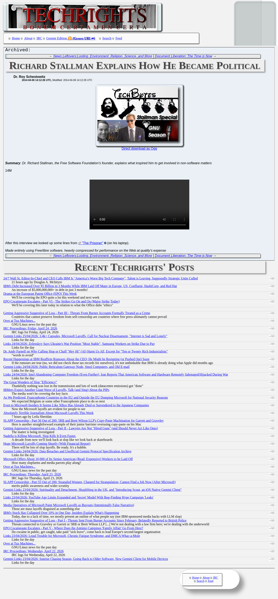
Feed (119, 38)
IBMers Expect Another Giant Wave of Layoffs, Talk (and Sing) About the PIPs (56, 391)
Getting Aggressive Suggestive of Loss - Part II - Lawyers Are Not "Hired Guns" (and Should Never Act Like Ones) (80, 429)
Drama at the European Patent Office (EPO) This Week (40, 294)
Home (16, 38)
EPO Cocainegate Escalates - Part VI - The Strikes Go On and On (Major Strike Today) (61, 302)
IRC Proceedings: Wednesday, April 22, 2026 (33, 552)
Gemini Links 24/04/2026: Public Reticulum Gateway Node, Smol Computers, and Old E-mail (66, 368)
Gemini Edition (56, 38)
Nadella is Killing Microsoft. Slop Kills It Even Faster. (39, 437)
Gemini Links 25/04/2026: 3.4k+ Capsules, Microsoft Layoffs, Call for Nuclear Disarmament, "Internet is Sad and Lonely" (85, 337)
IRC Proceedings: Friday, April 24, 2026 (30, 329)
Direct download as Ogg (139, 149)
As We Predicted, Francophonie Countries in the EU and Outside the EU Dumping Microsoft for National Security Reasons (85, 398)
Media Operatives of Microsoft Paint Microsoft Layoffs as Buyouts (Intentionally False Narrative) (68, 506)
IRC (39, 38)
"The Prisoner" (92, 244)
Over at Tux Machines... (19, 321)
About (28, 38)
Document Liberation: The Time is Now (183, 57)
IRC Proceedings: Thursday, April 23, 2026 (32, 475)
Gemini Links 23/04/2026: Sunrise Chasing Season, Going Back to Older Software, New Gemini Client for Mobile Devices (85, 560)
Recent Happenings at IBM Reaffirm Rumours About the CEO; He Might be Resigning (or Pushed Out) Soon (76, 360)
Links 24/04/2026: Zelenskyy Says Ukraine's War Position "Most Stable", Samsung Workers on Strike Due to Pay (79, 345)
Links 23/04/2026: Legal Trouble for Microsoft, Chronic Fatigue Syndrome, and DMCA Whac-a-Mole (71, 537)
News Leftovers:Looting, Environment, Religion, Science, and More (102, 57)
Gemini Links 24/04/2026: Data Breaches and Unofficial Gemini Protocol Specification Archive (67, 452)
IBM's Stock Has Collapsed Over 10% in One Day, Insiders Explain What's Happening (61, 514)
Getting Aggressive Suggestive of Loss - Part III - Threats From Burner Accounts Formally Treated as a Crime (76, 314)
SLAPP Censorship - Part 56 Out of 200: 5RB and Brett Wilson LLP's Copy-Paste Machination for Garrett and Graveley (83, 421)
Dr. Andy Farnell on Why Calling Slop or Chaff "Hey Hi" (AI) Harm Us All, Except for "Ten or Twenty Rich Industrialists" (85, 352)
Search (107, 38)
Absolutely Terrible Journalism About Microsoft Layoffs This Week (48, 414)
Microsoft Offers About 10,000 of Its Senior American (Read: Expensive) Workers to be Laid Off (68, 460)
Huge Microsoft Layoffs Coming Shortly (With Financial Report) (46, 444)
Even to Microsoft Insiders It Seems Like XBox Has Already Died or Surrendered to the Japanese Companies (76, 406)
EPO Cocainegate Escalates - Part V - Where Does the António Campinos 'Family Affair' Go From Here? (73, 529)
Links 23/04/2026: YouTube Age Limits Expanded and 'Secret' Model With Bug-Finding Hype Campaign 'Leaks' (78, 498)
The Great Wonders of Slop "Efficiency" (30, 383)
